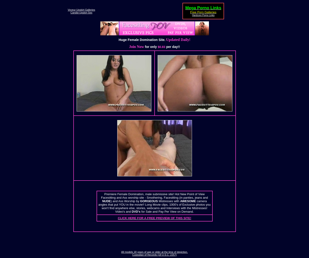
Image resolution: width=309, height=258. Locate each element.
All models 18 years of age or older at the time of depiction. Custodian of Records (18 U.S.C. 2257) (154, 253)
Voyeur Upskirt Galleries (81, 9)
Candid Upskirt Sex (81, 12)
